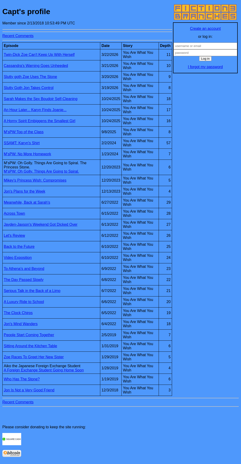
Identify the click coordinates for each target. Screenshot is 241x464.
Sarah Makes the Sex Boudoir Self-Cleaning (40, 99)
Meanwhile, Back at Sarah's (27, 202)
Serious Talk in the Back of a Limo (32, 291)
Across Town (14, 213)
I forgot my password (205, 67)
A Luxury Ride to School (24, 302)
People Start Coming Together (29, 335)
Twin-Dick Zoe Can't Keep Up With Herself (39, 55)
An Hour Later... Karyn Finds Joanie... (35, 110)
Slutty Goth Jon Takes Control (28, 88)
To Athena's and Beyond (24, 269)
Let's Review (14, 236)
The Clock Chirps (18, 313)
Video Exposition (18, 258)
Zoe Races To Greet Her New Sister (34, 357)
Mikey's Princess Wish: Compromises (35, 180)
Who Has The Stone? (22, 379)
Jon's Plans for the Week (24, 191)
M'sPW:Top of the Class (24, 132)
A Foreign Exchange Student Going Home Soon (44, 370)
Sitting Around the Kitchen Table (30, 346)
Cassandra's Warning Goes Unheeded (36, 66)
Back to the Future (19, 247)
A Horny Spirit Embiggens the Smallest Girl (39, 121)
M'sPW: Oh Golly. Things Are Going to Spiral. (41, 171)
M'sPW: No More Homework (27, 154)
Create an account (205, 29)
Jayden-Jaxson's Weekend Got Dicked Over (40, 224)
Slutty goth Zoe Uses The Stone (30, 77)
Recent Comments (18, 36)
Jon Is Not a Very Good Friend (29, 390)
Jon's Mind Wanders (21, 324)
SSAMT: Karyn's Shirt (22, 143)
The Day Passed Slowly (24, 280)
